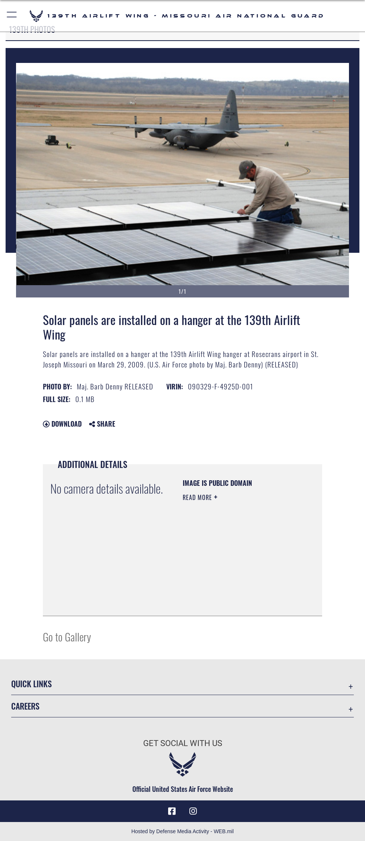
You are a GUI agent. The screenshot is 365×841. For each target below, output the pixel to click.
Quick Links (31, 683)
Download (62, 424)
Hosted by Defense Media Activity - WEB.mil (182, 831)
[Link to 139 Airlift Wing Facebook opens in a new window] (171, 811)
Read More (198, 497)
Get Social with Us (182, 743)
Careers (25, 706)
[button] (12, 16)
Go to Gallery (67, 636)
